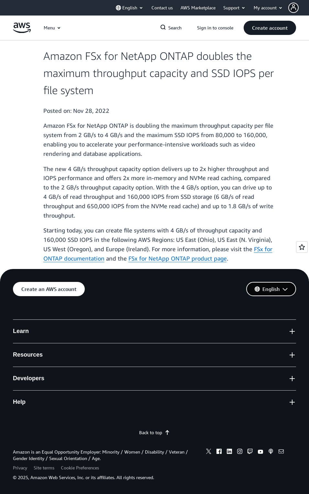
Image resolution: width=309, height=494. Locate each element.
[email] (281, 452)
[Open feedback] (302, 247)
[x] (208, 452)
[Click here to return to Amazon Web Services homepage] (22, 31)
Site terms (44, 467)
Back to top (154, 432)
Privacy (20, 467)
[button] (298, 8)
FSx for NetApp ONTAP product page (177, 258)
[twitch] (250, 452)
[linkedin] (229, 452)
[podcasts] (270, 452)
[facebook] (219, 452)
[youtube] (260, 452)
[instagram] (239, 452)
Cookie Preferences (80, 467)
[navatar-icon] (293, 8)
